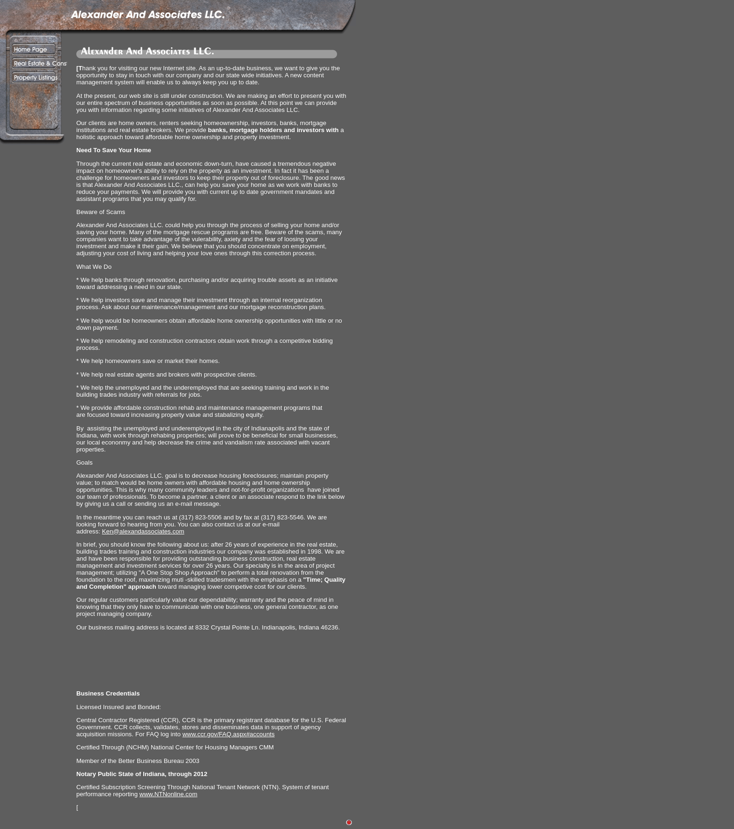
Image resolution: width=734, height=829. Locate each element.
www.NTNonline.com (168, 794)
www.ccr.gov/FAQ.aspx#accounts (229, 734)
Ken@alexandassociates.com (143, 531)
